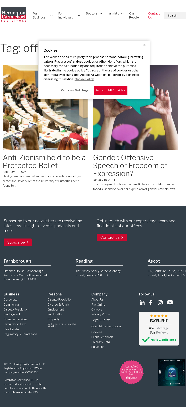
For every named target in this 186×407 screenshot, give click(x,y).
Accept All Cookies (110, 90)
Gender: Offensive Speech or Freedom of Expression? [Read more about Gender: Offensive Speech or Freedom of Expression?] (130, 165)
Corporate (11, 299)
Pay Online (98, 304)
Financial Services (16, 319)
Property (53, 319)
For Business (39, 15)
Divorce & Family (58, 304)
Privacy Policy (100, 314)
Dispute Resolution (16, 309)
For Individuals (65, 15)
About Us (97, 299)
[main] (94, 70)
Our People (134, 15)
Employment (12, 314)
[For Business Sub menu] (51, 15)
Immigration (55, 314)
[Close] (144, 45)
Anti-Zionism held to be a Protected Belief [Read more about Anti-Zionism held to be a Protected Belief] (44, 161)
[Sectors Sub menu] (100, 13)
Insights (113, 13)
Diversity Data (100, 342)
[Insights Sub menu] (122, 13)
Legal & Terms (100, 320)
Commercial (11, 304)
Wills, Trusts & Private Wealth (61, 324)
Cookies (96, 332)
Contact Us (154, 15)
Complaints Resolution (106, 326)
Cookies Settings (75, 90)
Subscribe (17, 242)
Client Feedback (102, 337)
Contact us (111, 237)
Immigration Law (15, 324)
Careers (96, 309)
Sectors (92, 13)
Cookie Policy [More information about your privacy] (84, 79)
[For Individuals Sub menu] (79, 15)
